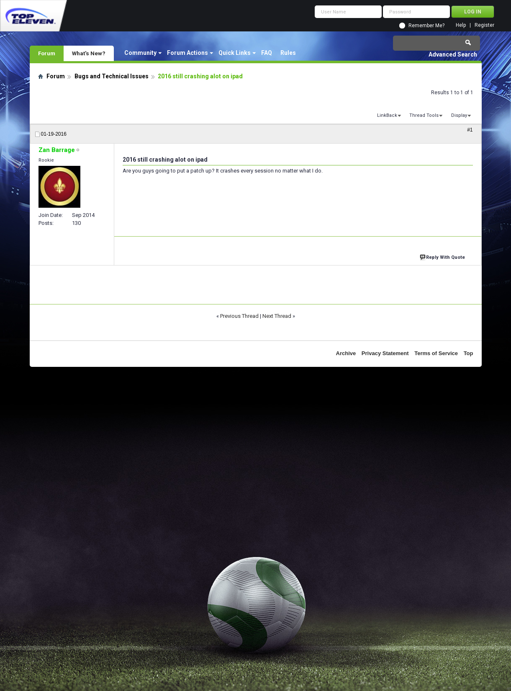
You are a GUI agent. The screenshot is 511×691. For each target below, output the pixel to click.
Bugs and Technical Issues (111, 76)
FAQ (266, 52)
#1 (469, 130)
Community (140, 52)
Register (484, 25)
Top (468, 353)
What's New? (88, 53)
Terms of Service (436, 353)
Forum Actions (187, 52)
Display (459, 115)
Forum (46, 53)
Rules (288, 52)
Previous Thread (239, 316)
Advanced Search (453, 54)
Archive (346, 353)
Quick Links (234, 52)
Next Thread (276, 316)
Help (461, 25)
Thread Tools (424, 115)
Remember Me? (426, 25)
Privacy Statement (385, 353)
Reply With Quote (443, 256)
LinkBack (387, 115)
